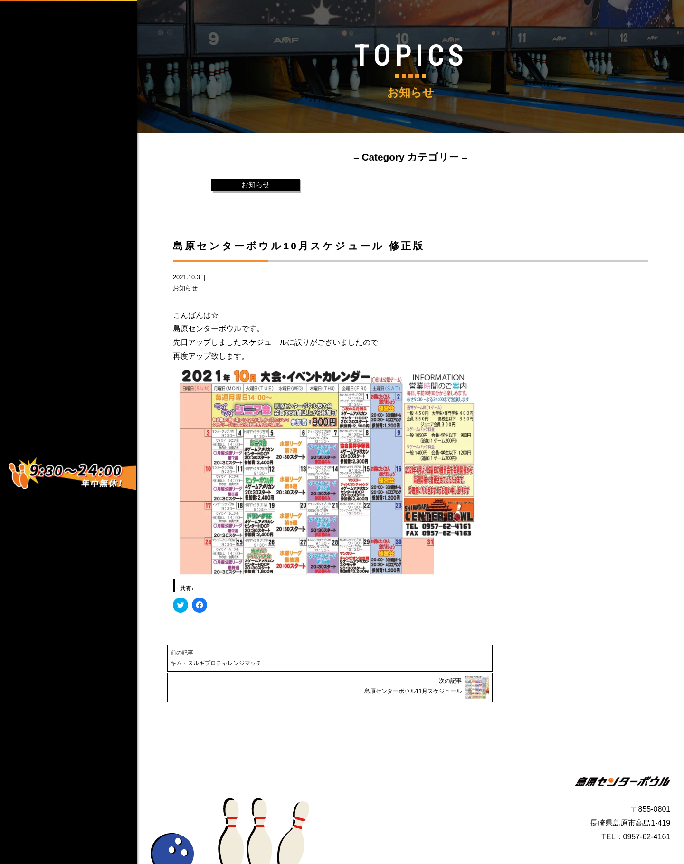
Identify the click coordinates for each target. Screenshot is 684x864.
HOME (80, 94)
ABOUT (80, 128)
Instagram (48, 396)
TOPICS (80, 232)
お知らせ (255, 185)
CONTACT (80, 198)
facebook (46, 369)
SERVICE (80, 163)
